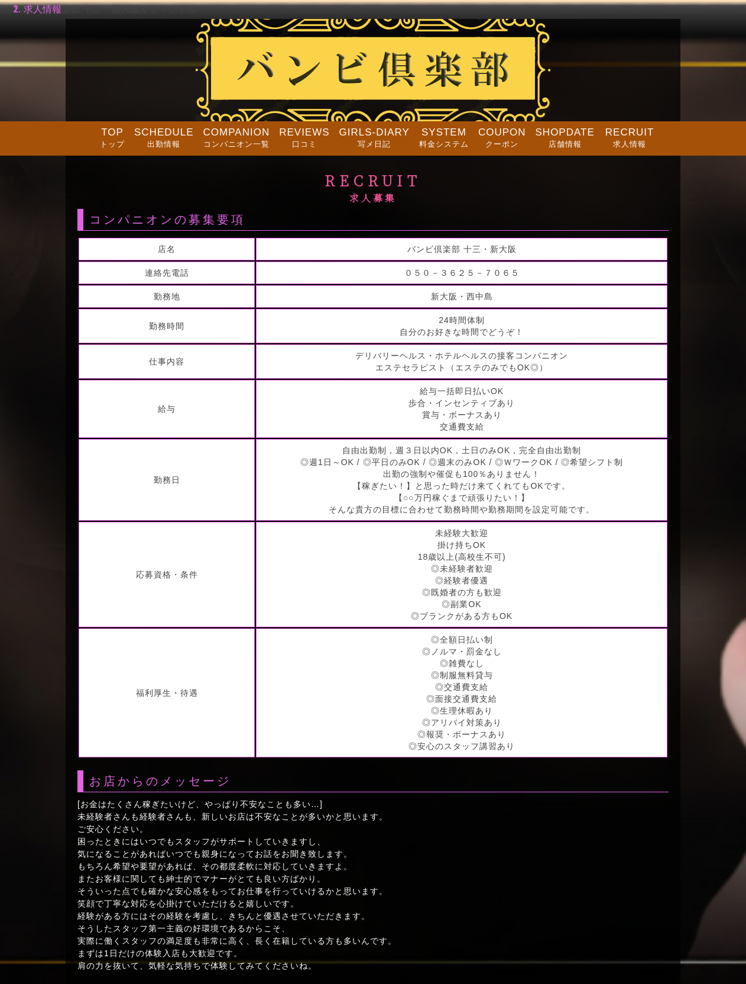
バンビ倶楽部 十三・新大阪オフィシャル (110, 9)
